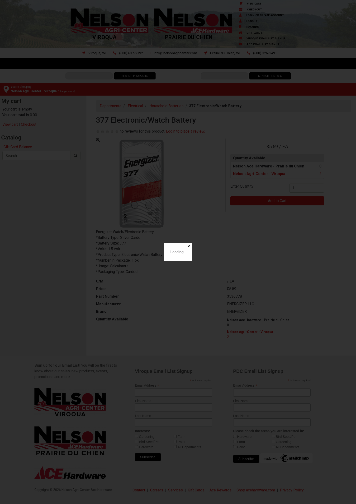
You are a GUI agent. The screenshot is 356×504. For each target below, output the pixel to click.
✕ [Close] (188, 246)
